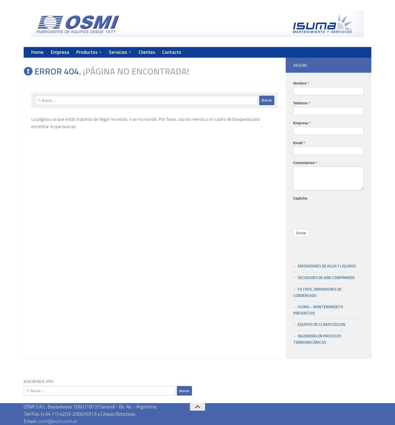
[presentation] (331, 212)
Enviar (301, 233)
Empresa (60, 52)
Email (299, 143)
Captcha (300, 198)
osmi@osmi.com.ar (58, 421)
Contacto (171, 52)
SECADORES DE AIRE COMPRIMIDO (326, 278)
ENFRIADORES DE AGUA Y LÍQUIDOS (327, 266)
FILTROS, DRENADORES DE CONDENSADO (317, 292)
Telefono (301, 103)
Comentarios (305, 163)
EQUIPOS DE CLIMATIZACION (321, 324)
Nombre (301, 83)
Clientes (147, 52)
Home (37, 52)
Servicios (118, 52)
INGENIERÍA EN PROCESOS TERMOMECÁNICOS (317, 339)
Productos (86, 52)
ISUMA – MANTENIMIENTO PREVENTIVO (318, 310)
